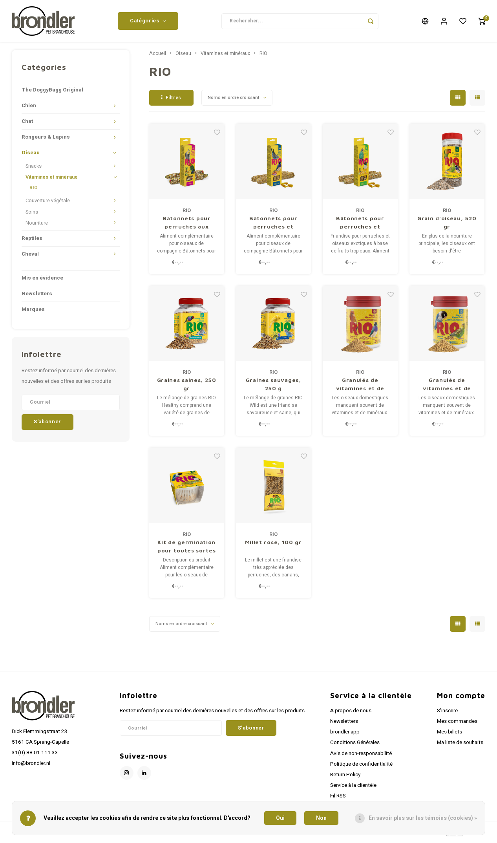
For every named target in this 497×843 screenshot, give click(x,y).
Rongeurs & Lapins (46, 140)
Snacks (34, 169)
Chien (29, 109)
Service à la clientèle (353, 788)
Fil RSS (338, 799)
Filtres (171, 100)
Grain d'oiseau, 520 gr (446, 225)
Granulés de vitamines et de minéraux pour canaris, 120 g (360, 387)
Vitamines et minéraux (51, 180)
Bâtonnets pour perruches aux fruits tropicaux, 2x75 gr (186, 225)
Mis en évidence (42, 281)
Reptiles (32, 241)
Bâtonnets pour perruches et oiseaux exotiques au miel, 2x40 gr (273, 225)
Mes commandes (457, 724)
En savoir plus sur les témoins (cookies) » (423, 818)
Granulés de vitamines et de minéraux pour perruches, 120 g (447, 387)
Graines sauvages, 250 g (273, 387)
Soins (32, 214)
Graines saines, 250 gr (186, 387)
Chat (27, 124)
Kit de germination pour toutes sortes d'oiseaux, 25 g (186, 550)
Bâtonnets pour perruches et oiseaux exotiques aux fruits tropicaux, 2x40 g (360, 225)
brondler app (345, 735)
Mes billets (449, 735)
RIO (33, 190)
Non (321, 818)
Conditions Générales (355, 746)
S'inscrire (447, 714)
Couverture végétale (48, 203)
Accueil (157, 56)
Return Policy (345, 778)
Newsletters (37, 296)
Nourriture (37, 225)
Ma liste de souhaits (460, 746)
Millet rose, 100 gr (273, 545)
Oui (280, 818)
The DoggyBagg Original (52, 93)
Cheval (30, 257)
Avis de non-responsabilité (361, 756)
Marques (33, 312)
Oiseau (31, 156)
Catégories (148, 22)
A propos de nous (350, 714)
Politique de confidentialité (361, 767)
